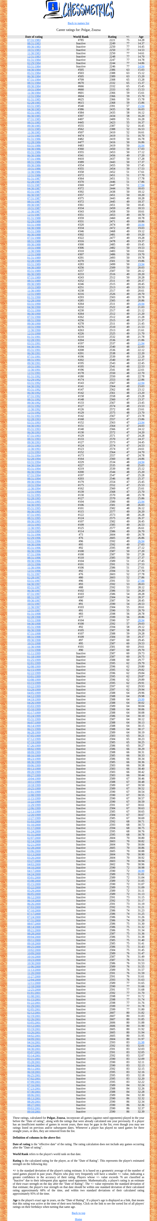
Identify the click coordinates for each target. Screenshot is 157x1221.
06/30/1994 (34, 471)
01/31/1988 (34, 218)
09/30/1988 (34, 244)
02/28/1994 (34, 458)
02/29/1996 (34, 537)
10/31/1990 (34, 326)
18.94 (141, 224)
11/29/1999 (34, 804)
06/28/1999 (34, 732)
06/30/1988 (34, 234)
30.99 (141, 870)
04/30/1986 (34, 148)
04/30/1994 (34, 465)
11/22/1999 (34, 801)
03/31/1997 (34, 580)
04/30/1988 (34, 228)
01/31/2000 (34, 834)
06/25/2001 (34, 1075)
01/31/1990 (34, 297)
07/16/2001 (34, 1085)
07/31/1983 (34, 40)
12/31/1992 (34, 412)
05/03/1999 (34, 706)
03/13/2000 (34, 854)
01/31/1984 (34, 59)
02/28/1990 (34, 300)
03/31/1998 (34, 620)
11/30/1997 (34, 607)
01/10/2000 (34, 824)
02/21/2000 (34, 844)
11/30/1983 (34, 53)
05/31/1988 (34, 231)
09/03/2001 (34, 1108)
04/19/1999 (34, 699)
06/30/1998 (34, 630)
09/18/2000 (34, 943)
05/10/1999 (34, 709)
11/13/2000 (34, 969)
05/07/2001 (34, 1052)
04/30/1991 (34, 346)
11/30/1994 (34, 488)
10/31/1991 (34, 366)
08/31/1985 (34, 122)
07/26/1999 (34, 745)
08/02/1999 (34, 748)
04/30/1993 (34, 425)
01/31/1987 (34, 178)
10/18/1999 (34, 785)
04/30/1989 (34, 267)
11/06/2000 (34, 966)
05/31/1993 (34, 429)
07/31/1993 (34, 435)
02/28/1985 (34, 102)
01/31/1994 (34, 455)
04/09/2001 (34, 1039)
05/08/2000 (34, 880)
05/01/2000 (34, 877)
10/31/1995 (34, 524)
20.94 (141, 303)
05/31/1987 (34, 191)
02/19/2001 (34, 1016)
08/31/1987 (34, 201)
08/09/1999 (34, 752)
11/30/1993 (34, 448)
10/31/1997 (34, 603)
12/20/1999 (34, 814)
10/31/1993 (34, 445)
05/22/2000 (34, 887)
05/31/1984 (34, 73)
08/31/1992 (34, 399)
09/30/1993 (34, 442)
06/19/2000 (34, 900)
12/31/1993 (34, 452)
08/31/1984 (34, 82)
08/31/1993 (34, 439)
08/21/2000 (34, 930)
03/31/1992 (34, 382)
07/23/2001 (34, 1088)
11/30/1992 (34, 409)
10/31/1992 (34, 406)
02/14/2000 (34, 841)
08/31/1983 (34, 43)
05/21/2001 (34, 1058)
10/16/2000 (34, 956)
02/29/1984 (34, 63)
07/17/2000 (34, 913)
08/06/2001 (34, 1095)
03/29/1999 (34, 689)
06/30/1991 (34, 353)
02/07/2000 (34, 837)
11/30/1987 (34, 211)
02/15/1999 (34, 669)
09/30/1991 (34, 363)
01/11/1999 (34, 653)
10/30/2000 (34, 963)
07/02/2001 (34, 1078)
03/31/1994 (34, 462)
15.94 (141, 106)
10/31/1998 (34, 643)
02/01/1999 (34, 663)
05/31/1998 (34, 626)
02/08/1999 (34, 666)
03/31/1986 (34, 145)
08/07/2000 (34, 923)
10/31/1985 (34, 129)
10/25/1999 (34, 788)
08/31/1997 (34, 597)
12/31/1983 (34, 56)
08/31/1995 (34, 518)
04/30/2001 (34, 1048)
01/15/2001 (34, 999)
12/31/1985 (34, 135)
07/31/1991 (34, 356)
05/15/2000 (34, 884)
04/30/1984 (34, 69)
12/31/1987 (34, 214)
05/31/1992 (34, 389)
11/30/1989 (34, 290)
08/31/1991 (34, 359)
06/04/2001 (34, 1065)
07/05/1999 (34, 735)
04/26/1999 (34, 702)
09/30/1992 (34, 402)
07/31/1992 (34, 396)
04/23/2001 (34, 1045)
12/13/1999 (34, 811)
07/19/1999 (34, 742)
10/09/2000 (34, 953)
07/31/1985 (34, 119)
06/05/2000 (34, 894)
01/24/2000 (34, 831)
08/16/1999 (34, 755)
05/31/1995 (34, 508)
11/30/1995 (34, 528)
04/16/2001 (34, 1042)
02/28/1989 (34, 260)
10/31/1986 (34, 168)
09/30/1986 (34, 165)
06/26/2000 (34, 903)
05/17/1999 (34, 712)
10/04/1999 (34, 778)
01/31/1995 (34, 495)
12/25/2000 (34, 989)
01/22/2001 (34, 1002)
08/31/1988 (34, 241)
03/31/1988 (34, 224)
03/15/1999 (34, 682)
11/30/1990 (34, 330)
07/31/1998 (34, 633)
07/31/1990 (34, 317)
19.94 (141, 264)
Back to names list (78, 23)
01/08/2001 (34, 996)
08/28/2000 (34, 933)
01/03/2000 (34, 821)
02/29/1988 (34, 221)
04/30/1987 (34, 188)
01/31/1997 (34, 574)
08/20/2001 (34, 1101)
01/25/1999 (34, 659)
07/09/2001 (34, 1081)
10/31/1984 (34, 89)
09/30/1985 (34, 125)
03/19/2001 (34, 1029)
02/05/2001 (34, 1009)
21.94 (141, 343)
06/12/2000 (34, 897)
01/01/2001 (34, 992)
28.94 (141, 620)
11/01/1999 (34, 791)
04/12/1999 (34, 696)
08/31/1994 (34, 478)
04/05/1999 (34, 692)
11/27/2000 (34, 976)
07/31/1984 (34, 79)
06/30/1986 (34, 155)
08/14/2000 (34, 926)
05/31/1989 (34, 270)
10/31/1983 (34, 49)
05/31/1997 (34, 587)
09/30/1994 (34, 481)
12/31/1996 (34, 570)
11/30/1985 (34, 132)
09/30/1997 (34, 600)
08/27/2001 (34, 1105)
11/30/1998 (34, 646)
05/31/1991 (34, 350)
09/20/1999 (34, 772)
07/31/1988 (34, 237)
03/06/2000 (34, 851)
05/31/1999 (34, 719)
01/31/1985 (34, 99)
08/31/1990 (34, 320)
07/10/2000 (34, 910)
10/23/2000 (34, 959)
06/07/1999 (34, 722)
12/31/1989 (34, 293)
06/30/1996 (34, 551)
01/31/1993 (34, 415)
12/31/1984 (34, 96)
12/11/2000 (34, 983)
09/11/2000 (34, 940)
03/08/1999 (34, 679)
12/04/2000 (34, 979)
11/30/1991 (34, 369)
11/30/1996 (34, 567)
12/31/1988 (34, 254)
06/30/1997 (34, 590)
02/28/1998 (34, 617)
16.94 (141, 145)
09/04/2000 (34, 936)
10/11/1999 (34, 781)
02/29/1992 (34, 379)
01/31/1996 (34, 534)
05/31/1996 (34, 547)
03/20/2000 (34, 857)
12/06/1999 (34, 808)
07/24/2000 (34, 917)
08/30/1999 (34, 762)
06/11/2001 (34, 1068)
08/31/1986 (34, 162)
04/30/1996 (34, 544)
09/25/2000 (34, 946)
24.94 (141, 462)
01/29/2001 (34, 1006)
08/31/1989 (34, 280)
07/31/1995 (34, 514)
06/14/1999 (34, 725)
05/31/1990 (34, 310)
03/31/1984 (34, 66)
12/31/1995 (34, 531)
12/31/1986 (34, 175)
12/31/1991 (34, 373)
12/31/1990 (34, 333)
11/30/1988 (34, 251)
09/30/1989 (34, 284)
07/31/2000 (34, 920)
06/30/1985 (34, 115)
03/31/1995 (34, 501)
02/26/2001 (34, 1019)
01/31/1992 (34, 376)
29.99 (141, 699)
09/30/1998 (34, 640)
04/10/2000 (34, 867)
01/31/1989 (34, 257)
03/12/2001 (34, 1025)
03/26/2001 (34, 1032)
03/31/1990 (34, 303)
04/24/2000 (34, 874)
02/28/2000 (34, 847)
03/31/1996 (34, 541)
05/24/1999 (34, 715)
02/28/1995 (34, 498)
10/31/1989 (34, 287)
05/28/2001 (34, 1062)
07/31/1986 (34, 158)
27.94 (141, 580)
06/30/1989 (34, 274)
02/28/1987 (34, 181)
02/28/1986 (34, 142)
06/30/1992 (34, 392)
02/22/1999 (34, 673)
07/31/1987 (34, 198)
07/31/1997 (34, 593)
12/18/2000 (34, 986)
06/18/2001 (34, 1072)
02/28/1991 (34, 340)
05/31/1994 (34, 468)
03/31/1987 (34, 185)
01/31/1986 (34, 138)
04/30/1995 (34, 504)
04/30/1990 (34, 307)
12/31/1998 (34, 650)
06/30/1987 (34, 195)
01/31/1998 (34, 613)
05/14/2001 (34, 1055)
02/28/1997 (34, 577)
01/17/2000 (34, 828)
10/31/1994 (34, 485)
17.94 (141, 185)
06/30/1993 (34, 432)
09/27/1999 (34, 775)
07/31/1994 (34, 475)
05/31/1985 (34, 112)
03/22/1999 (34, 686)
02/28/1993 (34, 419)
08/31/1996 (34, 557)
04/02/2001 (34, 1035)
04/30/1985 (34, 109)
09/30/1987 (34, 204)
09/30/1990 (34, 323)
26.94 (141, 541)
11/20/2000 (34, 973)
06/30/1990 (34, 313)
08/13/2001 (34, 1098)
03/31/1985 (34, 106)
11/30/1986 (34, 171)
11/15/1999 (34, 798)
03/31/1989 (34, 264)
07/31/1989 (34, 277)
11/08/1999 (34, 795)
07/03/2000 (34, 907)
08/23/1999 (34, 758)
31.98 (141, 1042)
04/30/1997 (34, 584)
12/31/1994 (34, 491)
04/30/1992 (34, 386)
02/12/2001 (34, 1012)
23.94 (141, 422)
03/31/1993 (34, 422)
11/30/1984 (34, 92)
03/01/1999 (34, 676)
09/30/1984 (34, 86)
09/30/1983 (34, 46)
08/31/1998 (34, 636)
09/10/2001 (34, 1111)
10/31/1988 (34, 247)
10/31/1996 (34, 564)
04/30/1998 (34, 623)
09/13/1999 (34, 768)
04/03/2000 (34, 864)
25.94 (141, 501)
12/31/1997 (34, 610)
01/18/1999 (34, 656)
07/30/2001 (34, 1091)
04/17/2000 (34, 870)
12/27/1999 (34, 818)
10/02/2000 (34, 950)
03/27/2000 (34, 861)
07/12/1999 (34, 739)
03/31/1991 (34, 343)
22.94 (141, 382)
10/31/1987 (34, 208)
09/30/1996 (34, 561)
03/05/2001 (34, 1022)
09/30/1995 (34, 521)
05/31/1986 (34, 152)
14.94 (141, 66)
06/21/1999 (34, 729)
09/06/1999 (34, 765)
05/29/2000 (34, 890)
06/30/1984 (34, 76)
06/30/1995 (34, 511)
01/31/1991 (34, 336)
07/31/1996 (34, 554)
